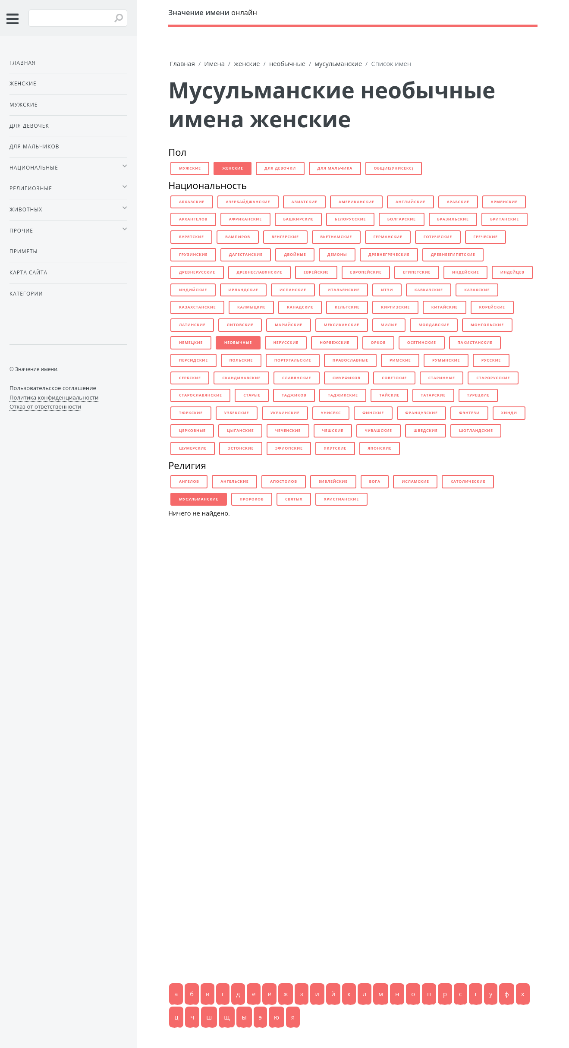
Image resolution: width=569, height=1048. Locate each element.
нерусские (285, 342)
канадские (300, 307)
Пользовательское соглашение (52, 388)
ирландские (243, 290)
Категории (26, 293)
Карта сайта (28, 272)
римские (400, 360)
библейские (332, 481)
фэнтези (469, 412)
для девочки (280, 168)
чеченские (288, 430)
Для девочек (29, 125)
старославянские (200, 395)
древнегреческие (388, 254)
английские (410, 202)
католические (467, 481)
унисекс (331, 412)
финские (373, 412)
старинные (441, 378)
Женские (23, 83)
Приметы (23, 251)
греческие (485, 236)
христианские (341, 499)
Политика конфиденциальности (53, 397)
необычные (287, 63)
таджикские (343, 395)
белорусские (350, 219)
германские (387, 236)
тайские (389, 395)
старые (251, 395)
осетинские (421, 342)
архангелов (193, 219)
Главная (182, 63)
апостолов (283, 481)
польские (241, 360)
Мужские (23, 104)
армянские (503, 202)
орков (378, 342)
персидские (193, 360)
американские (356, 202)
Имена (214, 63)
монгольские (487, 324)
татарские (433, 395)
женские (247, 63)
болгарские (401, 219)
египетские (417, 272)
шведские (425, 430)
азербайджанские (248, 202)
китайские (444, 307)
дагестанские (246, 254)
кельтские (347, 307)
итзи (387, 290)
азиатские (305, 202)
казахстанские (197, 307)
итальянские (343, 290)
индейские (465, 272)
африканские (245, 219)
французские (421, 412)
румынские (446, 360)
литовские (240, 324)
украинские (285, 412)
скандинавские (241, 378)
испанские (293, 290)
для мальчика (335, 168)
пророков (252, 499)
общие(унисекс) (394, 168)
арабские (458, 202)
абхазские (191, 202)
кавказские (429, 290)
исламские (415, 481)
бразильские (452, 219)
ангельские (234, 481)
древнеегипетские (453, 254)
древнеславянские (259, 272)
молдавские (433, 324)
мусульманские (338, 63)
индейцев (512, 272)
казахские (477, 290)
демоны (337, 254)
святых (293, 499)
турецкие (478, 395)
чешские (332, 430)
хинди (509, 412)
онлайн (212, 12)
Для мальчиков (34, 146)
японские (379, 448)
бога (374, 481)
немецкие (191, 342)
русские (491, 360)
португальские (292, 360)
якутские (335, 448)
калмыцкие (251, 307)
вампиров (237, 236)
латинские (192, 324)
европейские (366, 272)
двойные (295, 254)
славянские (296, 378)
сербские (190, 378)
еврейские (316, 272)
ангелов (189, 481)
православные (350, 360)
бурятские (191, 236)
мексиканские (341, 324)
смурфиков (347, 378)
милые (388, 324)
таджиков (294, 395)
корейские (492, 307)
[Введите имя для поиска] (77, 18)
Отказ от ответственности (45, 406)
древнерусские (197, 272)
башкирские (298, 219)
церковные (192, 430)
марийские (288, 324)
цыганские (240, 430)
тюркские (191, 412)
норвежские (334, 342)
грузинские (193, 254)
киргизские (395, 307)
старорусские (493, 378)
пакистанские (474, 342)
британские (504, 219)
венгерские (285, 236)
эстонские (241, 448)
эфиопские (289, 448)
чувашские (378, 430)
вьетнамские (336, 236)
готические (438, 236)
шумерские (193, 448)
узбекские (236, 412)
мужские (190, 168)
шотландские (476, 430)
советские (394, 378)
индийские (193, 290)
